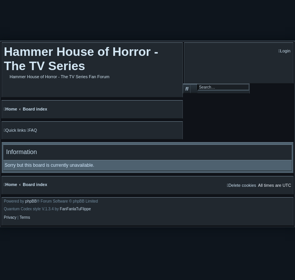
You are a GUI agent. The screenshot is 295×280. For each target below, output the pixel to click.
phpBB (31, 201)
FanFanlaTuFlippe (75, 209)
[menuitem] (284, 51)
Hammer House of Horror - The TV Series (81, 59)
